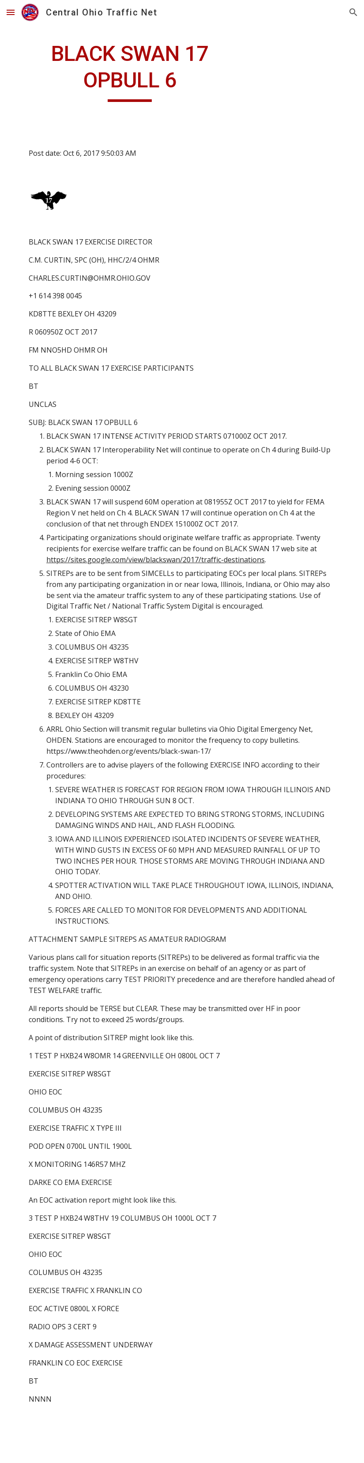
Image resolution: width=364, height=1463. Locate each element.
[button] (10, 12)
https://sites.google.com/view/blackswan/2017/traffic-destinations (155, 559)
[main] (129, 71)
